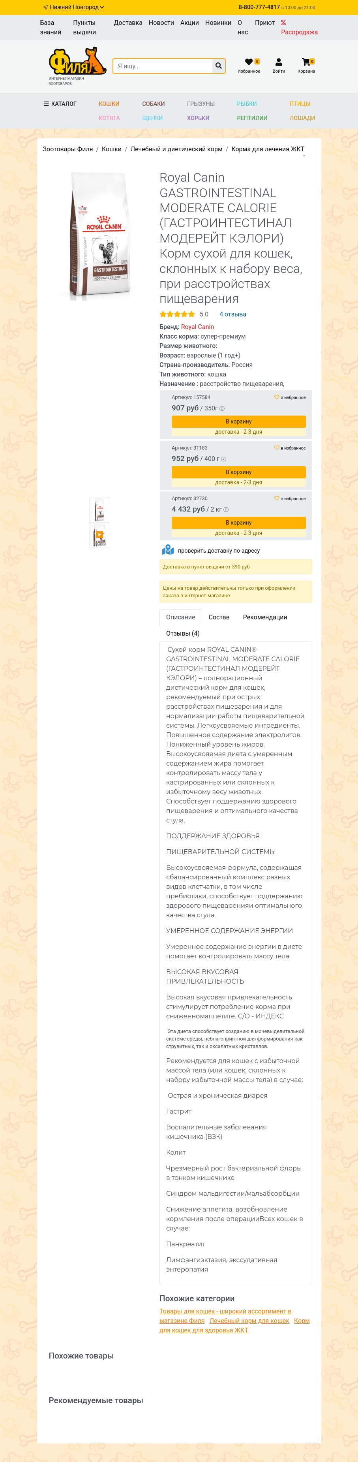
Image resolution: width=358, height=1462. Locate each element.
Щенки (152, 118)
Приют (265, 22)
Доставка (128, 22)
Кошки (109, 104)
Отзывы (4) (183, 633)
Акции (189, 22)
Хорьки (198, 118)
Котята (109, 118)
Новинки (218, 22)
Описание (180, 617)
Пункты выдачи (84, 27)
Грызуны (201, 104)
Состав (219, 617)
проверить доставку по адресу (219, 551)
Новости (161, 22)
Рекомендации (265, 617)
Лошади (302, 118)
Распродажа (299, 27)
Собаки (153, 104)
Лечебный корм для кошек (249, 1321)
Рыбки (247, 104)
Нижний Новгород (77, 7)
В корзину (238, 522)
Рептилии (252, 118)
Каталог (60, 104)
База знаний (51, 27)
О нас (243, 27)
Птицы (300, 104)
